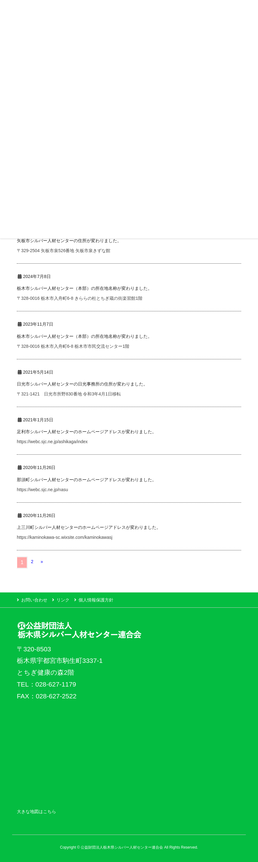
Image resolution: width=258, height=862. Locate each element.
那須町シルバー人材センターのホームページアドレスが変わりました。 (86, 479)
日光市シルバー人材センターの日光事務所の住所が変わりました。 (82, 383)
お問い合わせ (34, 599)
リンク (62, 599)
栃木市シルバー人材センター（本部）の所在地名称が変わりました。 (84, 288)
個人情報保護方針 (96, 599)
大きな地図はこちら (36, 811)
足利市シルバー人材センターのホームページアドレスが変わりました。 (86, 431)
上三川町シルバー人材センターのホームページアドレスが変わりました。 (89, 527)
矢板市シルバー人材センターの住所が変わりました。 (69, 240)
